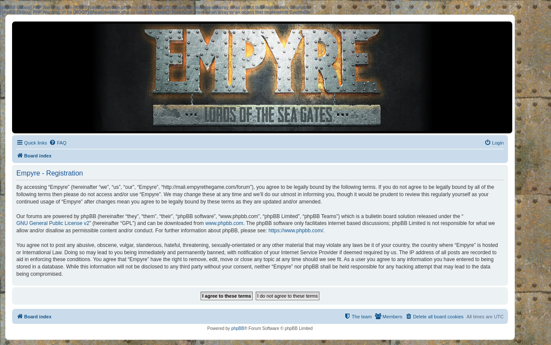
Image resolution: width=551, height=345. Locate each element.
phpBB (237, 328)
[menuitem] (57, 143)
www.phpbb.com (224, 223)
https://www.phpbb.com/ (296, 231)
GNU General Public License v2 (52, 223)
